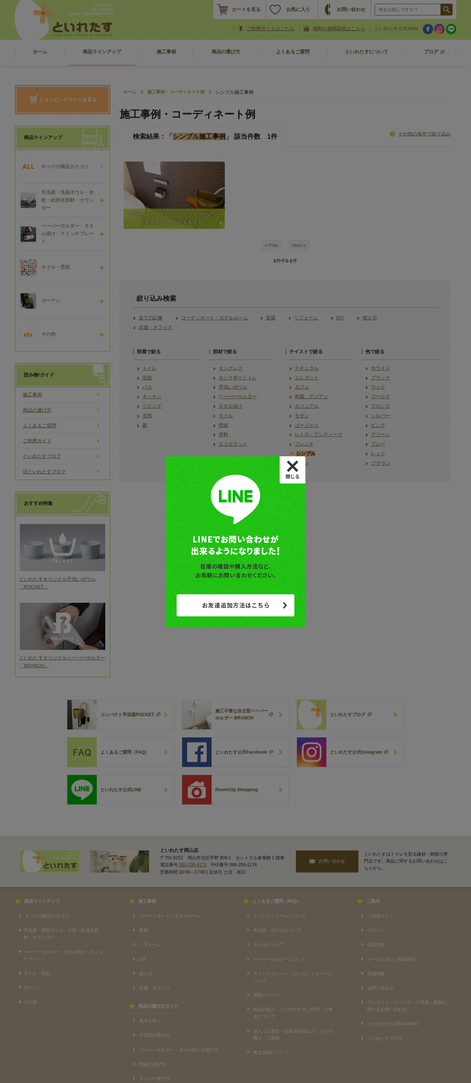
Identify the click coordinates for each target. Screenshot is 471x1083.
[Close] (292, 470)
